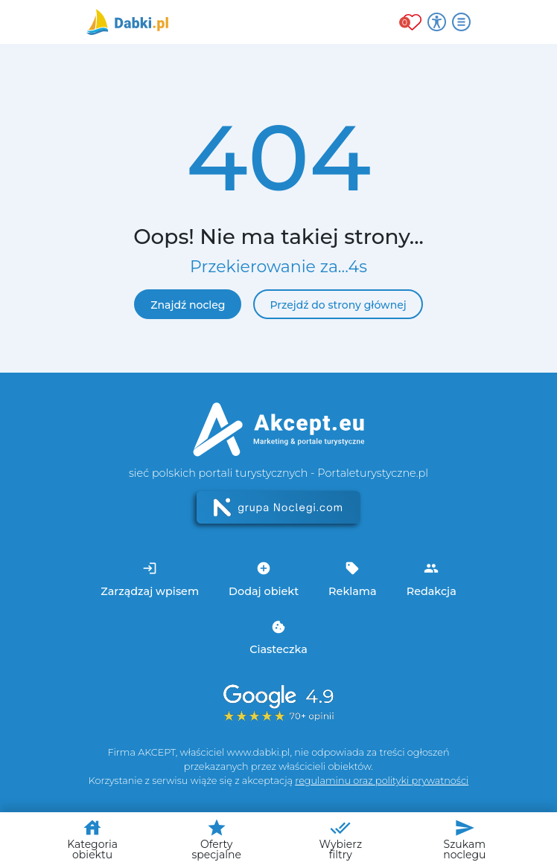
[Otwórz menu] (461, 22)
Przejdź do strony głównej (338, 305)
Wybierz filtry (340, 839)
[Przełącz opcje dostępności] (436, 22)
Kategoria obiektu (92, 839)
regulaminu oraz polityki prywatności (381, 780)
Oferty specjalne (216, 839)
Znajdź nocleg (187, 305)
